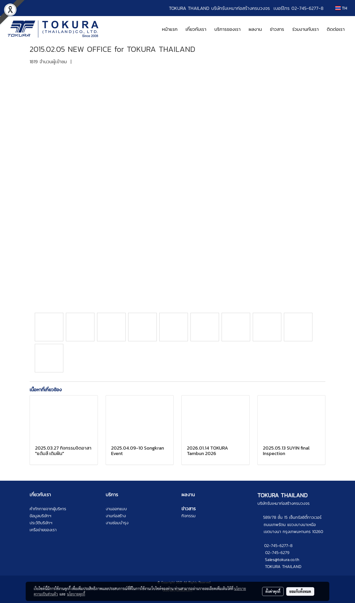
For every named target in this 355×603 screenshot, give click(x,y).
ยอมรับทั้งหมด (300, 591)
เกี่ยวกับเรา (196, 29)
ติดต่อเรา (336, 29)
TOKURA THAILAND (283, 566)
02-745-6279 (277, 552)
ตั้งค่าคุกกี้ (272, 591)
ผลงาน (255, 29)
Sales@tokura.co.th (282, 559)
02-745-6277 (276, 545)
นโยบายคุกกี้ (76, 594)
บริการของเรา (227, 29)
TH (341, 8)
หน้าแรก (170, 29)
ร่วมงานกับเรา (305, 29)
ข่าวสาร (277, 29)
